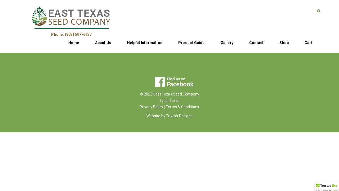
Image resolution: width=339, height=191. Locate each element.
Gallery (227, 43)
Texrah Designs (179, 116)
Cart (309, 43)
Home (73, 43)
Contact (256, 43)
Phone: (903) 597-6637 (71, 34)
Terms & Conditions (182, 107)
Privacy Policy (151, 107)
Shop (284, 43)
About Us (103, 43)
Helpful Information (144, 43)
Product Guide (191, 43)
